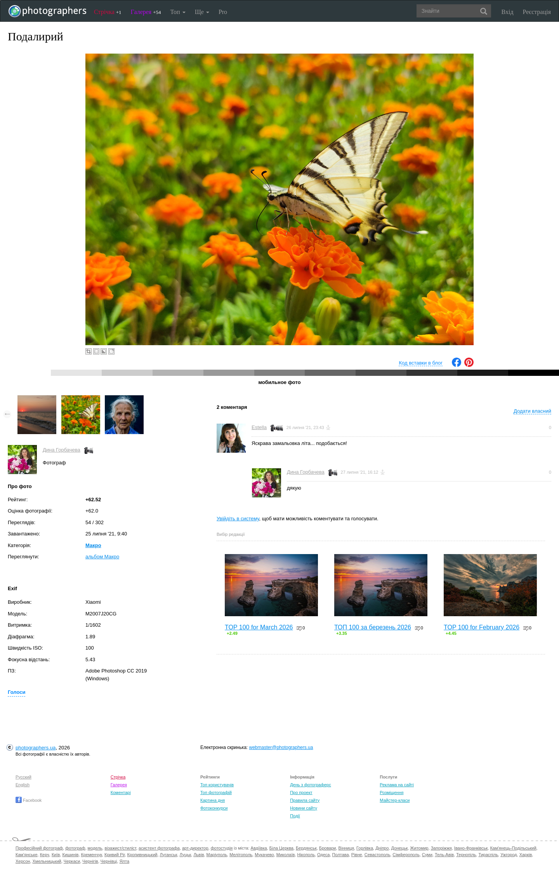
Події (295, 815)
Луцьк (185, 854)
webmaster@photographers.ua (281, 747)
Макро (93, 545)
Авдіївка (259, 848)
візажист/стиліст (120, 848)
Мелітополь (240, 854)
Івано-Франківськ (471, 848)
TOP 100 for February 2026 (481, 627)
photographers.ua (36, 748)
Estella (259, 427)
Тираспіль (488, 854)
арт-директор (195, 848)
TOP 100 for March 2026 (259, 627)
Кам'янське (27, 854)
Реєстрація (537, 12)
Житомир (419, 848)
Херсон (23, 861)
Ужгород (508, 854)
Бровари (327, 848)
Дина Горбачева (61, 450)
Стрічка (108, 12)
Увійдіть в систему (238, 518)
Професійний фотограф (39, 848)
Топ (177, 12)
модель (95, 848)
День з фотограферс (310, 784)
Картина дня (212, 800)
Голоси (16, 692)
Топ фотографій (216, 792)
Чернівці (109, 861)
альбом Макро (102, 557)
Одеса (323, 854)
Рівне (356, 854)
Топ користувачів (217, 784)
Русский (23, 777)
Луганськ (168, 854)
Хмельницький (47, 861)
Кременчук (91, 854)
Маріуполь (217, 854)
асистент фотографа (159, 848)
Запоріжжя (441, 848)
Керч (44, 854)
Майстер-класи (395, 800)
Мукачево (264, 854)
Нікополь (305, 854)
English (23, 784)
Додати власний (532, 411)
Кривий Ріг (114, 854)
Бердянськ (306, 848)
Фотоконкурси (213, 808)
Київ (56, 854)
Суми (427, 854)
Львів (198, 854)
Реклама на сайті (397, 784)
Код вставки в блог (421, 363)
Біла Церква (281, 848)
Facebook (29, 800)
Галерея (146, 12)
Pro (223, 12)
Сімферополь (405, 854)
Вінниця (346, 848)
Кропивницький (142, 854)
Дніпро (382, 848)
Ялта (124, 861)
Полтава (340, 854)
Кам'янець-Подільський (513, 848)
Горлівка (364, 848)
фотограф (75, 848)
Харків (525, 854)
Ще (202, 12)
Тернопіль (466, 854)
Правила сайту (304, 800)
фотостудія (222, 848)
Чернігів (90, 861)
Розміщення (391, 792)
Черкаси (72, 861)
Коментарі (121, 792)
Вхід (508, 12)
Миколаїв (285, 854)
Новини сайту (303, 808)
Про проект (301, 792)
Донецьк (399, 848)
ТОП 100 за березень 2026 (372, 627)
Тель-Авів (444, 854)
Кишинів (70, 854)
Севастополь (377, 854)
